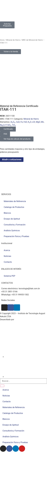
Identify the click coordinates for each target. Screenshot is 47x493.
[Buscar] (2, 386)
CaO (18, 122)
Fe (22, 122)
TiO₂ (14, 125)
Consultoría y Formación (14, 224)
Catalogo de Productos (14, 207)
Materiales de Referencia (15, 201)
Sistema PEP (9, 276)
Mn (42, 122)
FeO (25, 122)
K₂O (29, 122)
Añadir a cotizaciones (11, 159)
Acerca (7, 250)
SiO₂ (9, 125)
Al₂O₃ (12, 122)
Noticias (7, 256)
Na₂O (2, 125)
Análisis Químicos (12, 230)
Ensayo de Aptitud (12, 219)
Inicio (2, 40)
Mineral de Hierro (13, 40)
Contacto (8, 262)
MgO (38, 122)
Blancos (7, 213)
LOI (33, 122)
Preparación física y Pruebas (16, 236)
